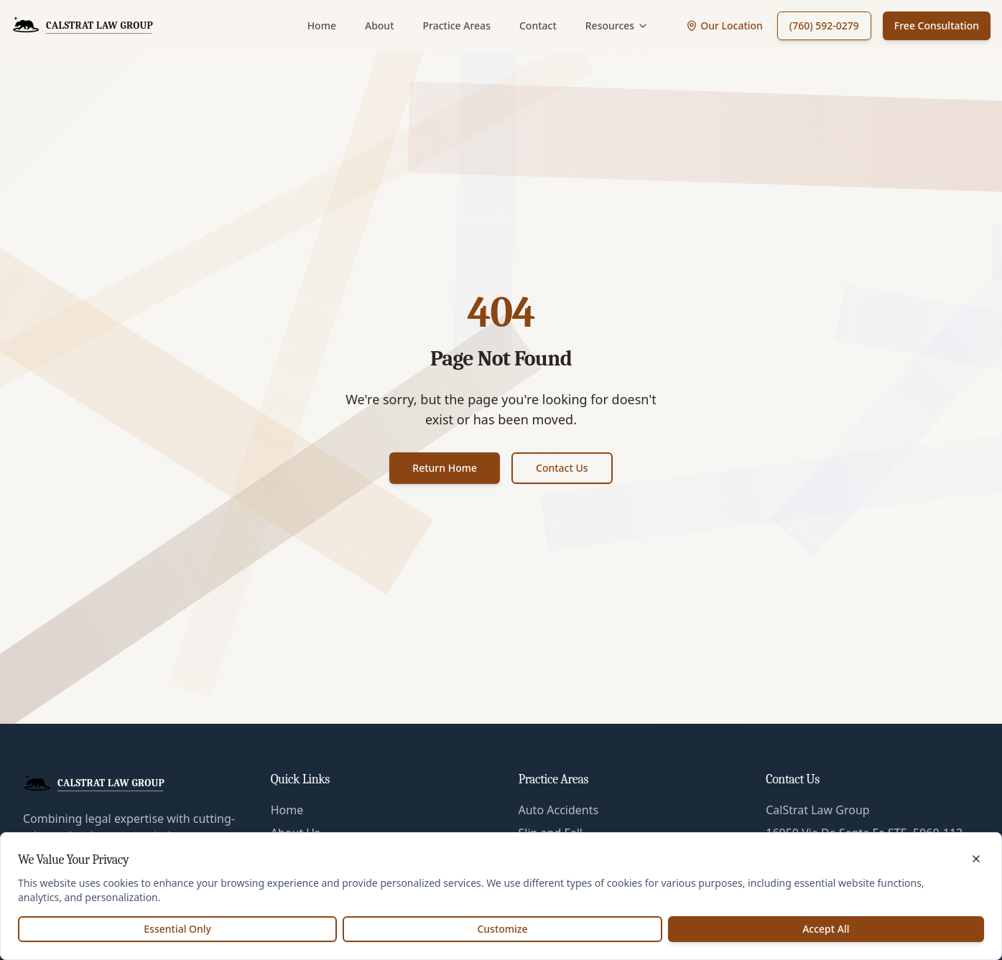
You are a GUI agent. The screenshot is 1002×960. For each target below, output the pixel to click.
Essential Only (177, 929)
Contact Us (562, 468)
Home (321, 25)
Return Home (444, 468)
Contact (538, 25)
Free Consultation (936, 25)
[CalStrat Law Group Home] (82, 25)
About (379, 25)
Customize (502, 929)
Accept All (825, 929)
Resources (617, 25)
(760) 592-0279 (824, 25)
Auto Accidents (559, 810)
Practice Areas (457, 25)
